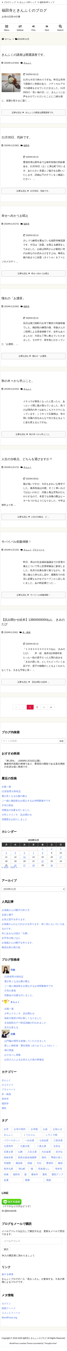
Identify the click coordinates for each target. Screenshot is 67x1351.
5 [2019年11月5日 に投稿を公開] (15, 853)
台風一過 (6, 786)
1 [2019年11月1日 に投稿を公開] (42, 849)
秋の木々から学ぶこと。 (17, 381)
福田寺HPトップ (47, 2)
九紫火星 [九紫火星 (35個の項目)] (25, 1146)
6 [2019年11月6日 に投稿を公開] (24, 853)
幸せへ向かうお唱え (14, 215)
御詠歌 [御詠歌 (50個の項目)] (19, 1163)
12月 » (13, 867)
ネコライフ (7, 1084)
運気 (4, 1108)
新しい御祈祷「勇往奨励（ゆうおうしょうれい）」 (31, 1045)
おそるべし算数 (12, 1055)
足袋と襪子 (7, 914)
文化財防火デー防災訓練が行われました (25, 1022)
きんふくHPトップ (27, 2)
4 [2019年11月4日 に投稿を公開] (6, 853)
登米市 (5, 1098)
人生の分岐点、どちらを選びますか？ (26, 459)
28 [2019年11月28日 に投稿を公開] (33, 865)
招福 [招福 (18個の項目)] (29, 1163)
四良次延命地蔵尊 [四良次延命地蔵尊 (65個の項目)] (27, 1157)
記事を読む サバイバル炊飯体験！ (33, 595)
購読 (6, 1249)
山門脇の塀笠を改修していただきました (25, 1041)
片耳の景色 (7, 805)
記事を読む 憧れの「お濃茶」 (33, 356)
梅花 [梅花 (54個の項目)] (60, 1163)
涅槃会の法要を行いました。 (17, 810)
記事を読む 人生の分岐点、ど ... (33, 517)
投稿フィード (9, 1308)
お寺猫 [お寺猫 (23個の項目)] (34, 1129)
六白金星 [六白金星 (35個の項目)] (46, 1151)
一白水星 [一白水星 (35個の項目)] (29, 1140)
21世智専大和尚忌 (11, 791)
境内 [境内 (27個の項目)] (44, 1157)
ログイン (6, 1303)
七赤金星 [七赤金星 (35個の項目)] (44, 1140)
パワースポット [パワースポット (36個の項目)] (12, 1140)
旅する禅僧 (7, 1274)
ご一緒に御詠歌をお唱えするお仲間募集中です (26, 800)
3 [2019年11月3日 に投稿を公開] (60, 849)
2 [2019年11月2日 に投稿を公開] (51, 849)
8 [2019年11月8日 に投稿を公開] (42, 853)
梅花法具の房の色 (11, 947)
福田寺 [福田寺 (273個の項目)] (16, 1174)
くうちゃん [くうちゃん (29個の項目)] (29, 1134)
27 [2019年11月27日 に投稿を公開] (24, 865)
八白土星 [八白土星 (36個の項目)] (32, 1151)
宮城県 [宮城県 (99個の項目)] (7, 1163)
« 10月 (5, 867)
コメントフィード (11, 1313)
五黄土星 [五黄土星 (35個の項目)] (8, 1151)
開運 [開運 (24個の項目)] (27, 1180)
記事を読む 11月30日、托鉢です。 (34, 191)
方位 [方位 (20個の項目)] (39, 1163)
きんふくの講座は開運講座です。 (23, 54)
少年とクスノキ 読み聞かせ (17, 814)
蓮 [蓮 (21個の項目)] (25, 1174)
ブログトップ (10, 2)
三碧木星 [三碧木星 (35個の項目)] (58, 1140)
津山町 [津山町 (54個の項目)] (21, 1168)
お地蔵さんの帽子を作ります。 (18, 942)
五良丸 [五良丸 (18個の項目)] (56, 1146)
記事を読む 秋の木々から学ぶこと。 (33, 434)
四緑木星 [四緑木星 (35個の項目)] (8, 1157)
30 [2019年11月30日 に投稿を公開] (52, 865)
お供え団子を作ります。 (14, 919)
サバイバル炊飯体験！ (16, 541)
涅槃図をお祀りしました (14, 819)
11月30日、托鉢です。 (16, 137)
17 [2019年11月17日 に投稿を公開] (61, 857)
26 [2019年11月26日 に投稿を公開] (15, 865)
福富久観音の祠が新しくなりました (23, 1018)
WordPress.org (9, 1317)
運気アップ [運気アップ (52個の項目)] (57, 1174)
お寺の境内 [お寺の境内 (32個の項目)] (19, 1129)
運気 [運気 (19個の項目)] (44, 1174)
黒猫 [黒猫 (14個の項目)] (48, 1180)
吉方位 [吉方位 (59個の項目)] (59, 1151)
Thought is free (50, 1343)
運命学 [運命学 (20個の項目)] (34, 1174)
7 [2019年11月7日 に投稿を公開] (33, 853)
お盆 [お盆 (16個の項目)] (45, 1129)
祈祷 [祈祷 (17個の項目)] (6, 1174)
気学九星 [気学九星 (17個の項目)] (8, 1168)
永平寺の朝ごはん (11, 938)
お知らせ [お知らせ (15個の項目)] (57, 1129)
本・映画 (26, 632)
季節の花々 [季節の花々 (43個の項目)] (57, 1157)
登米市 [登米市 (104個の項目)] (58, 1168)
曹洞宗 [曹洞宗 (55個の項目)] (49, 1163)
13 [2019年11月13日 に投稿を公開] (24, 857)
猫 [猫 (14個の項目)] (32, 1168)
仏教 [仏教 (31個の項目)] (20, 1151)
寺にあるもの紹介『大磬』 (16, 933)
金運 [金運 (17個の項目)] (6, 1180)
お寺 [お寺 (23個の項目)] (6, 1129)
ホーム (8, 39)
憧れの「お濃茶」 (13, 298)
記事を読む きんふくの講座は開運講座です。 (33, 112)
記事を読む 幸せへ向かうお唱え (33, 273)
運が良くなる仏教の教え (14, 796)
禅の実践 (9, 1050)
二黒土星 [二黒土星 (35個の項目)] (41, 1146)
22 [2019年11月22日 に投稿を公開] (42, 861)
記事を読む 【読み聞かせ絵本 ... (33, 682)
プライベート (39, 550)
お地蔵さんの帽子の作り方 (16, 910)
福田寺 (26, 145)
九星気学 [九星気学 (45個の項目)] (8, 1146)
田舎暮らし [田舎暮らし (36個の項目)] (44, 1168)
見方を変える (11, 1027)
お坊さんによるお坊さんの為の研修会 (24, 1059)
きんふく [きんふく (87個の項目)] (8, 1134)
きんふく (27, 63)
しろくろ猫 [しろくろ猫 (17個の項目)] (51, 1134)
